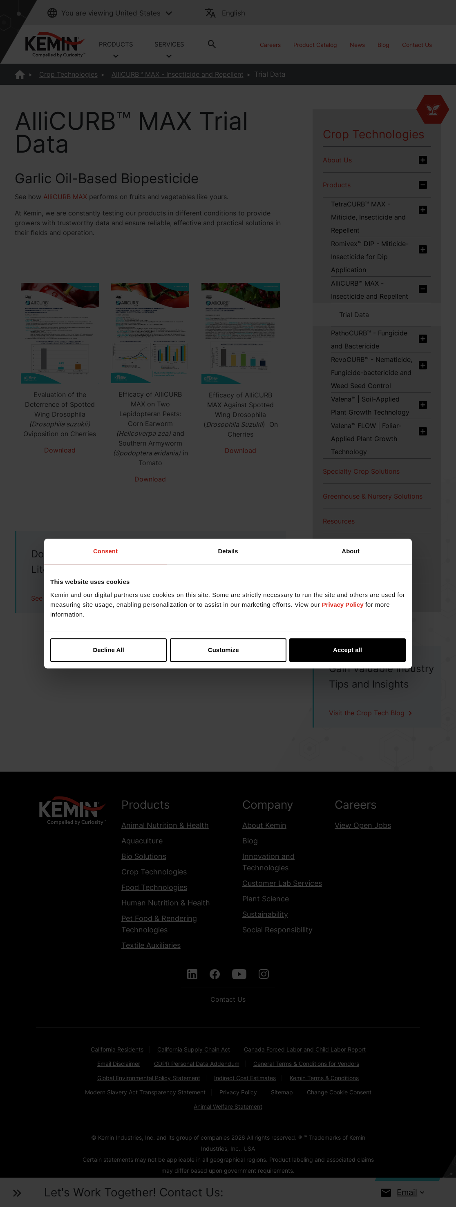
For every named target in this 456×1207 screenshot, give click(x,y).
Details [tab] (228, 551)
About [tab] (350, 551)
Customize (228, 649)
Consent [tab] (105, 551)
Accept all (347, 649)
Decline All (108, 649)
